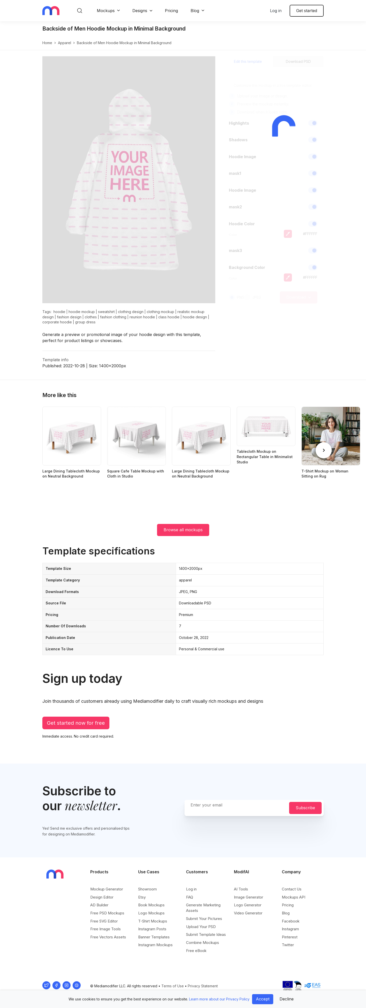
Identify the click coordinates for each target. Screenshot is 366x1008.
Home (47, 43)
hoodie (59, 312)
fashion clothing (113, 317)
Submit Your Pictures (204, 918)
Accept (262, 998)
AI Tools (241, 889)
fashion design (69, 317)
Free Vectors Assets (108, 937)
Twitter (288, 944)
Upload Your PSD (201, 926)
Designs (139, 10)
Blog (195, 10)
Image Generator (248, 897)
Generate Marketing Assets (203, 908)
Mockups (106, 10)
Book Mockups (151, 905)
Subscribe (305, 807)
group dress (85, 322)
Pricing (171, 10)
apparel (64, 43)
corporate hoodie (57, 322)
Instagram (290, 929)
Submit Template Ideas (206, 934)
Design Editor (101, 897)
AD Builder (99, 905)
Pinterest (289, 937)
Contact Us (291, 889)
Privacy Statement (203, 986)
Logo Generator (247, 905)
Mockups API (293, 897)
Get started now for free (76, 723)
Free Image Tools (105, 929)
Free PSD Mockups (107, 913)
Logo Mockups (151, 913)
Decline (287, 998)
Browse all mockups (183, 529)
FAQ (189, 897)
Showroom (147, 889)
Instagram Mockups (155, 944)
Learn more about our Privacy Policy (219, 999)
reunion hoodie (142, 317)
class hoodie (168, 317)
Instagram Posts (152, 929)
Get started (306, 10)
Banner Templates (154, 937)
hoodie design (195, 317)
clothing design (130, 312)
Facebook (290, 921)
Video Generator (248, 913)
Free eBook (196, 950)
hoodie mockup (82, 312)
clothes (91, 317)
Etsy (142, 897)
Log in (276, 10)
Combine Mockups (202, 942)
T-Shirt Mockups (152, 921)
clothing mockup (160, 312)
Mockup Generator (106, 889)
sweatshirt (106, 312)
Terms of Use (172, 986)
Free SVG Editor (104, 921)
